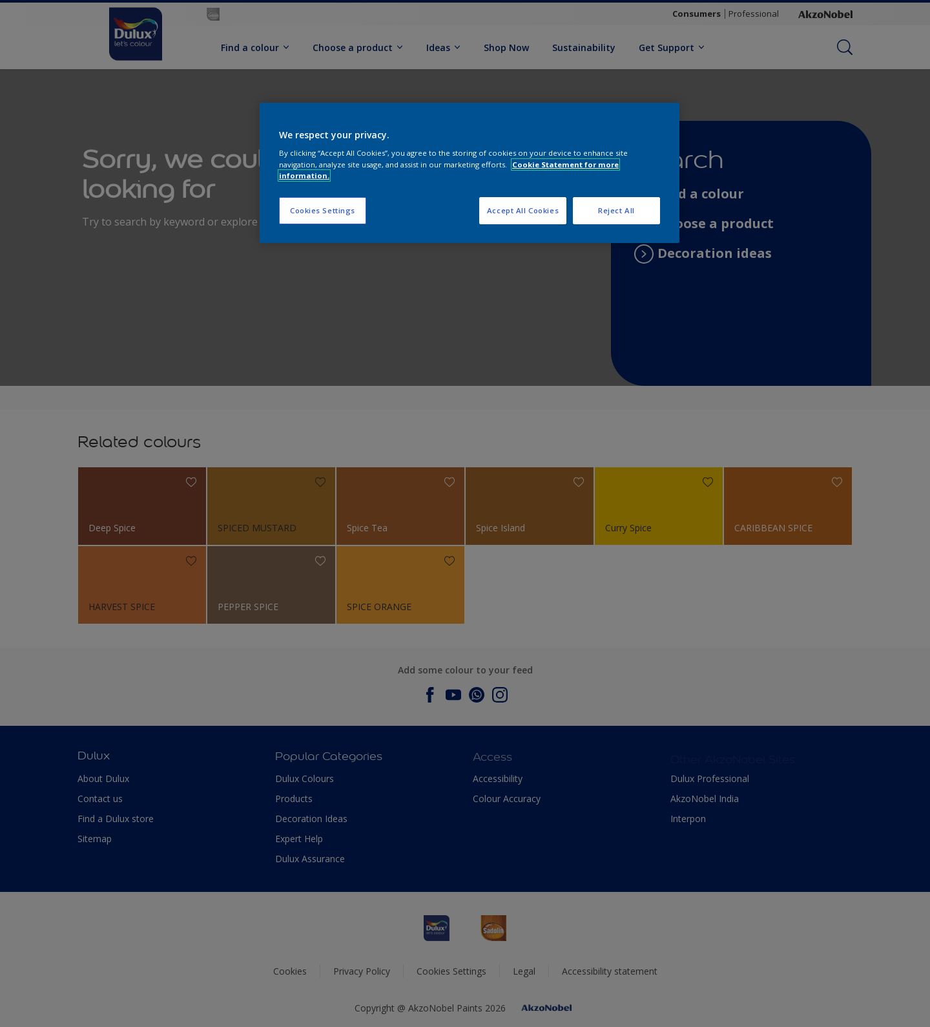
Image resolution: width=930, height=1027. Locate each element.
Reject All (616, 210)
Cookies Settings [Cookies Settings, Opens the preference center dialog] (322, 210)
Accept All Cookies (523, 210)
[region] (469, 173)
